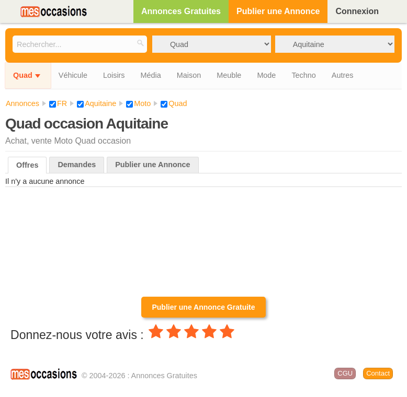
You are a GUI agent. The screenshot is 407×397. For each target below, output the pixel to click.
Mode (266, 75)
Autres (343, 75)
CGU (345, 373)
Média (151, 75)
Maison (189, 75)
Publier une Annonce (278, 11)
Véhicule (73, 75)
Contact (378, 373)
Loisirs (114, 75)
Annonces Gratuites (181, 11)
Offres (27, 165)
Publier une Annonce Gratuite (203, 307)
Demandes (77, 164)
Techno (303, 75)
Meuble (229, 75)
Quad (22, 75)
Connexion (357, 11)
